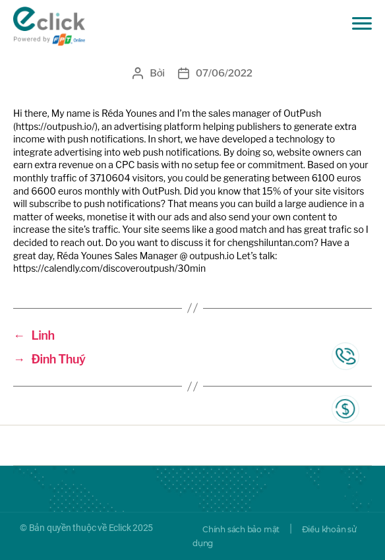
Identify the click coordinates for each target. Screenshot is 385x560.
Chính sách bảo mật (241, 529)
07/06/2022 (224, 73)
